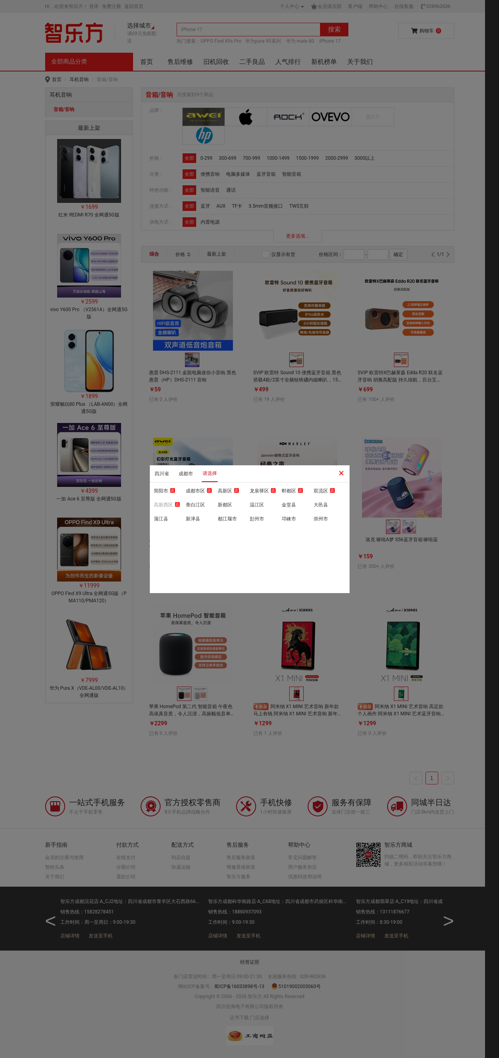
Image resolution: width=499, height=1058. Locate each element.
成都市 (186, 473)
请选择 (210, 473)
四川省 (162, 473)
